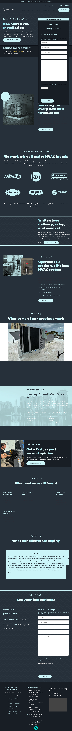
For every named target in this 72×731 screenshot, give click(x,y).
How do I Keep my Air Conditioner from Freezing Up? (36, 722)
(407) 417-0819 (53, 28)
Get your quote (12, 40)
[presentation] (51, 94)
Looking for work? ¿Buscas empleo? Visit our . (36, 1)
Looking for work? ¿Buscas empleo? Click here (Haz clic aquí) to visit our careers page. (53, 38)
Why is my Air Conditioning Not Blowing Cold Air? (34, 709)
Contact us (45, 129)
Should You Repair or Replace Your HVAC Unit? (35, 716)
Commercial (36, 10)
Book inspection (36, 463)
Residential (25, 10)
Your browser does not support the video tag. (18, 231)
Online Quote (46, 10)
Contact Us (63, 10)
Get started (51, 242)
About (54, 10)
